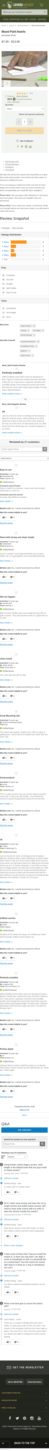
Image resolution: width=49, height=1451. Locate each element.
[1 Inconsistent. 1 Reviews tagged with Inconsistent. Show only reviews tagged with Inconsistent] (24, 308)
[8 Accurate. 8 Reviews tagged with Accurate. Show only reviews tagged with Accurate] (24, 279)
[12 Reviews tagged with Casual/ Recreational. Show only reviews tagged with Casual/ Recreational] (30, 341)
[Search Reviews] (24, 449)
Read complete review (12, 394)
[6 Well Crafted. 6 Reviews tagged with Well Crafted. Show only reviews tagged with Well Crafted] (24, 288)
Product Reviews (12, 164)
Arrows (11, 26)
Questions (9, 167)
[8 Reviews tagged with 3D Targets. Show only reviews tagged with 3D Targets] (38, 330)
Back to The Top (24, 1443)
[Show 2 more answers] (12, 1245)
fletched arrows (22, 26)
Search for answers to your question (20, 1139)
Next (24, 1115)
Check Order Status (34, 1382)
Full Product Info (12, 161)
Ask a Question (13, 102)
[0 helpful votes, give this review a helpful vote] (4, 517)
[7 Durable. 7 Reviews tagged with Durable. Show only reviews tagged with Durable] (24, 284)
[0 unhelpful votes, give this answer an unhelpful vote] (16, 1192)
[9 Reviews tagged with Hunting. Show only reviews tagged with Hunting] (25, 330)
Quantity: (9, 105)
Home (4, 26)
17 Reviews (9, 96)
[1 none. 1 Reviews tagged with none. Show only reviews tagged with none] (24, 317)
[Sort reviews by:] (24, 458)
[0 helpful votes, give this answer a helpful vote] (8, 1192)
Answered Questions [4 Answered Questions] (24, 99)
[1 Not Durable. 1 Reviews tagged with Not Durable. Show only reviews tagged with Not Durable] (24, 312)
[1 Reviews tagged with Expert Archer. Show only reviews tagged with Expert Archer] (27, 355)
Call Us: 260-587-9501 (15, 1382)
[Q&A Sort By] (17, 1157)
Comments (9, 170)
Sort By (3, 1157)
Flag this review (6, 523)
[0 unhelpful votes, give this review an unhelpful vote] (12, 517)
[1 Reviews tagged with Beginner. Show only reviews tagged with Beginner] (25, 351)
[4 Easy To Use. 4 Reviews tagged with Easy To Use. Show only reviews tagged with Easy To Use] (24, 292)
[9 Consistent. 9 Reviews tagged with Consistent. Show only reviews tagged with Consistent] (24, 275)
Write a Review (22, 96)
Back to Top (24, 1110)
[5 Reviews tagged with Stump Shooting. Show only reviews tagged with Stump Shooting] (28, 335)
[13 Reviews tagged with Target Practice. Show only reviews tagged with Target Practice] (28, 326)
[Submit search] (42, 1144)
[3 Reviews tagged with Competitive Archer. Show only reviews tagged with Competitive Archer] (29, 346)
